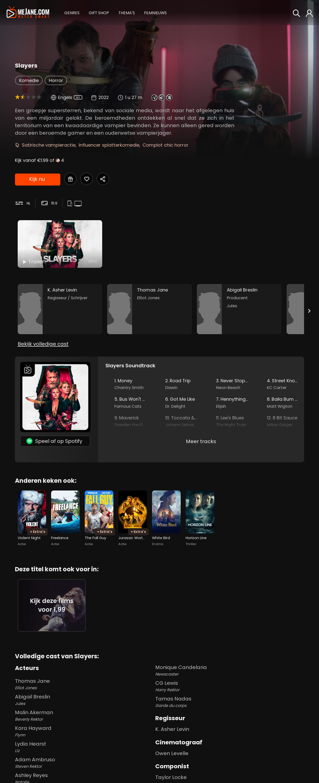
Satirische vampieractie (49, 145)
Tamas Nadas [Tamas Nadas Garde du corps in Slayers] (229, 702)
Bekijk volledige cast (43, 343)
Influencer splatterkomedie (109, 145)
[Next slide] (309, 311)
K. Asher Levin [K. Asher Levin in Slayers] (172, 729)
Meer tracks (201, 441)
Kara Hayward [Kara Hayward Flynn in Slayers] (84, 731)
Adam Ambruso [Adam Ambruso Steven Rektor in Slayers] (84, 763)
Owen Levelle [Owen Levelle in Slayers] (171, 753)
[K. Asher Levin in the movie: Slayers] (60, 309)
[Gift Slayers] (70, 179)
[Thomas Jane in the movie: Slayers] (149, 309)
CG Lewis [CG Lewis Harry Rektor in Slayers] (229, 686)
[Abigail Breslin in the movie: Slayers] (239, 309)
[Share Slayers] (103, 179)
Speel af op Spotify (54, 441)
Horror (56, 80)
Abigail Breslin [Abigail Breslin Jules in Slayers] (84, 700)
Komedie (29, 80)
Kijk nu (37, 179)
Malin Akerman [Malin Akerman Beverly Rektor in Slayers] (84, 715)
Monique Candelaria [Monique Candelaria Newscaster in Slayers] (229, 670)
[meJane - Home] (27, 12)
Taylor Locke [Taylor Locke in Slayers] (171, 777)
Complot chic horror (165, 145)
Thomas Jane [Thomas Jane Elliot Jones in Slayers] (84, 684)
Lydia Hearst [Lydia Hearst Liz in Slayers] (84, 747)
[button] (72, 12)
